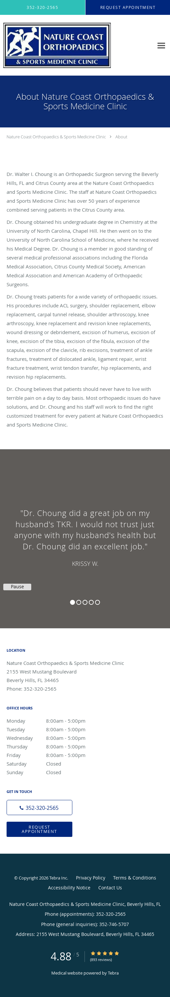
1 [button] (72, 602)
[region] (85, 532)
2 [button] (79, 602)
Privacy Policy (90, 878)
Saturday (54, 763)
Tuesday (54, 729)
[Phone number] (39, 807)
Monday (54, 720)
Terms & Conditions (134, 878)
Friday (54, 755)
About (121, 137)
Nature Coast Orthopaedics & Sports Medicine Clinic (56, 137)
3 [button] (85, 602)
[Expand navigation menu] (161, 45)
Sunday (54, 772)
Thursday (54, 746)
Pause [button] (17, 587)
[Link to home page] (77, 45)
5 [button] (97, 602)
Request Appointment (39, 829)
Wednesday (54, 738)
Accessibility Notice (69, 887)
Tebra (113, 973)
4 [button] (91, 602)
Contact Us (110, 887)
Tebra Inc (58, 878)
